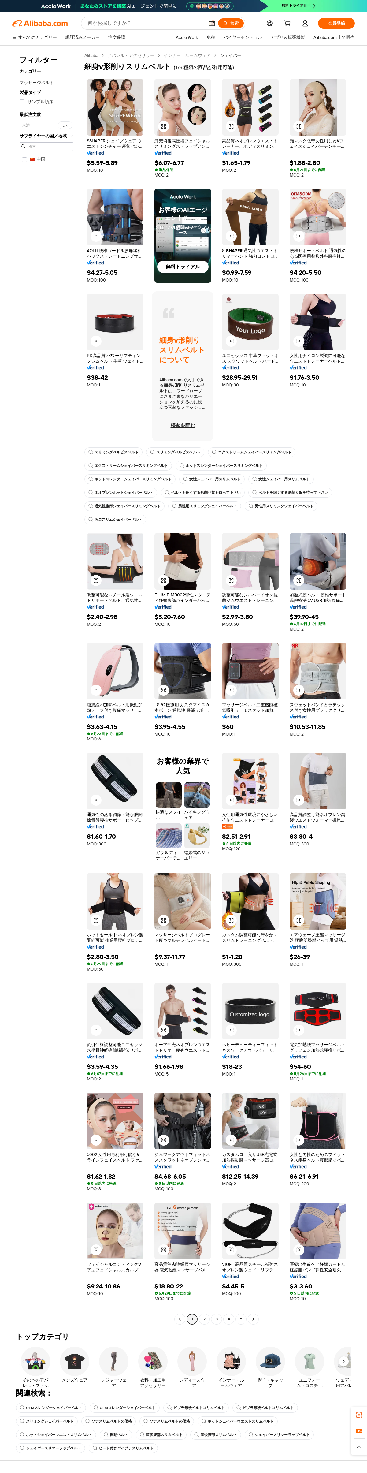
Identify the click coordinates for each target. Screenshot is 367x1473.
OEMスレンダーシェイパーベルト (51, 1407)
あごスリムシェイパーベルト (115, 519)
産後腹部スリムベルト (161, 1434)
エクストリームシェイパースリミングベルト (251, 452)
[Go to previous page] (179, 1319)
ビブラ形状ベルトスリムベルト (196, 1407)
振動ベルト (116, 1434)
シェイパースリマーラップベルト (279, 1434)
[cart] (288, 24)
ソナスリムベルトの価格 (108, 1421)
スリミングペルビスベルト (113, 452)
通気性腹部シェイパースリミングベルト (124, 506)
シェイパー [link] (230, 55)
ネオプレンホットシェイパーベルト (120, 492)
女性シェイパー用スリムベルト (212, 479)
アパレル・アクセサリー (130, 55)
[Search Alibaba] (145, 23)
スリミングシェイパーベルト (47, 1421)
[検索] (231, 23)
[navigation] (46, 688)
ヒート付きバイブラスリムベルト (123, 1448)
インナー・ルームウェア (187, 55)
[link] (359, 1415)
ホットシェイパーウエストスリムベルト (238, 1421)
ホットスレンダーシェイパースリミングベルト (221, 465)
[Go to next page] (253, 1319)
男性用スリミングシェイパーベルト (204, 506)
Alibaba (91, 55)
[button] (212, 23)
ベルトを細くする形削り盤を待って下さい (203, 492)
